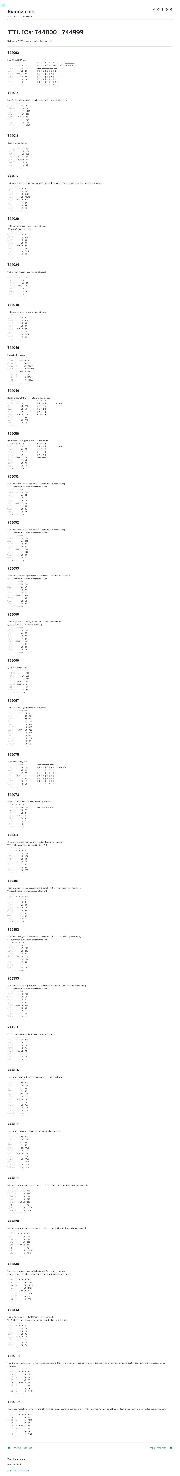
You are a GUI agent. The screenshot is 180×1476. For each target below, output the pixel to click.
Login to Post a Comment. (18, 1470)
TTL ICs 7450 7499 (158, 1448)
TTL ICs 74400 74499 (23, 1448)
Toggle (5, 5)
